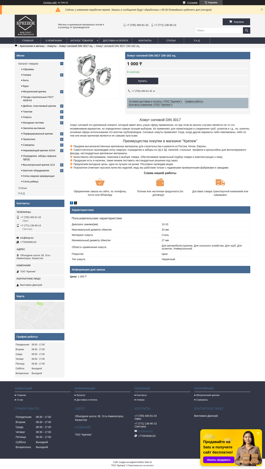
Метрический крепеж (34, 91)
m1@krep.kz (26, 237)
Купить (142, 80)
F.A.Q (197, 40)
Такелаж (27, 111)
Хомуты (51, 46)
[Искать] (246, 30)
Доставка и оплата (115, 40)
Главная (27, 40)
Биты (26, 80)
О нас (20, 399)
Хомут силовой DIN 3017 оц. (76, 46)
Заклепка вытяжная (34, 128)
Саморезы (28, 145)
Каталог (81, 395)
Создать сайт (50, 2)
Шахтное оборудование (36, 170)
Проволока (29, 139)
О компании (54, 40)
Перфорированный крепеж (38, 133)
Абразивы (28, 69)
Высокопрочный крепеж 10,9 (39, 164)
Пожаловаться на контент (141, 465)
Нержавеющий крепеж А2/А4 (39, 150)
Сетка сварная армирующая (38, 176)
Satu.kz (148, 462)
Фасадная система (33, 122)
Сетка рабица (30, 181)
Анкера (27, 74)
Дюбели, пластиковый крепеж (39, 106)
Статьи (171, 40)
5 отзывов (192, 2)
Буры (26, 86)
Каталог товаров (81, 40)
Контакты (145, 40)
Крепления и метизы (32, 46)
